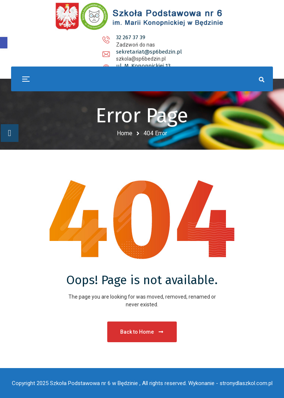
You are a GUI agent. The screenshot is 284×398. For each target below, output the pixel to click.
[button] (3, 42)
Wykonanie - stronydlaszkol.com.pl (230, 383)
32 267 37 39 (61, 37)
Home (124, 133)
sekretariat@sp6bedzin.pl (141, 37)
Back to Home (142, 332)
